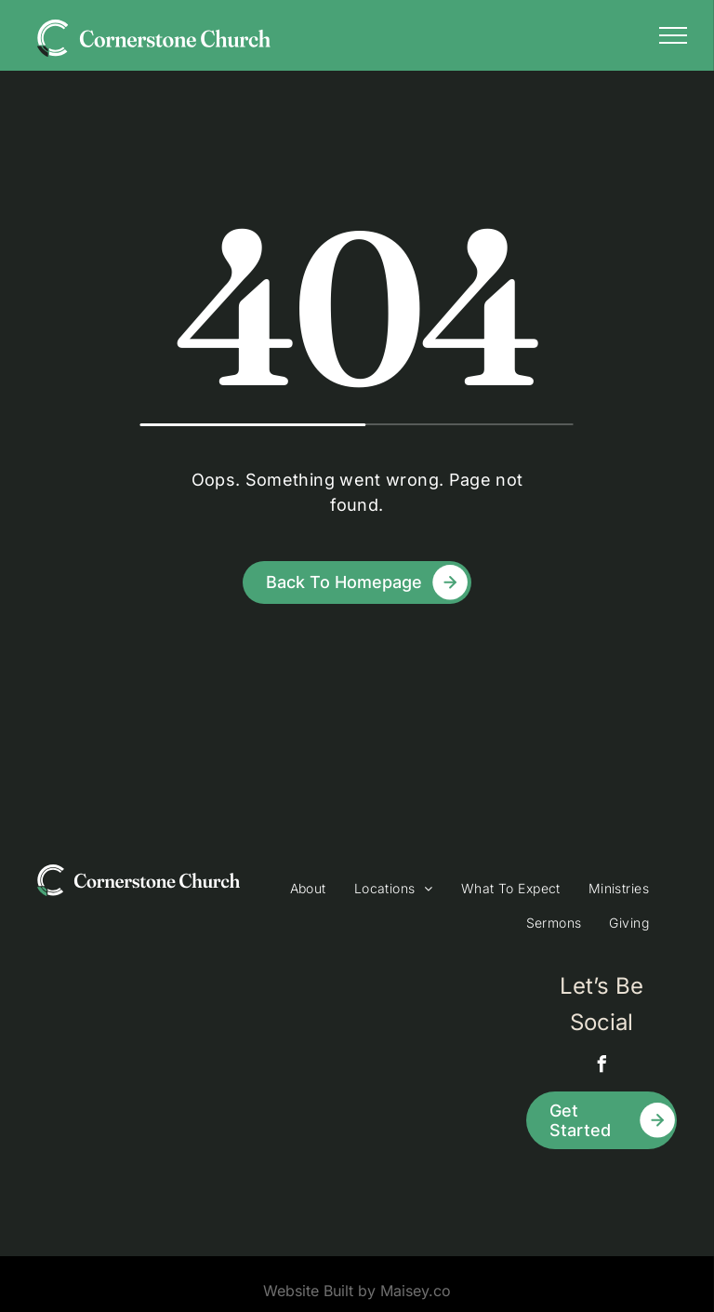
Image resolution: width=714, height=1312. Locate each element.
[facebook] (601, 1066)
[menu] (673, 35)
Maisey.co (415, 1290)
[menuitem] (308, 888)
